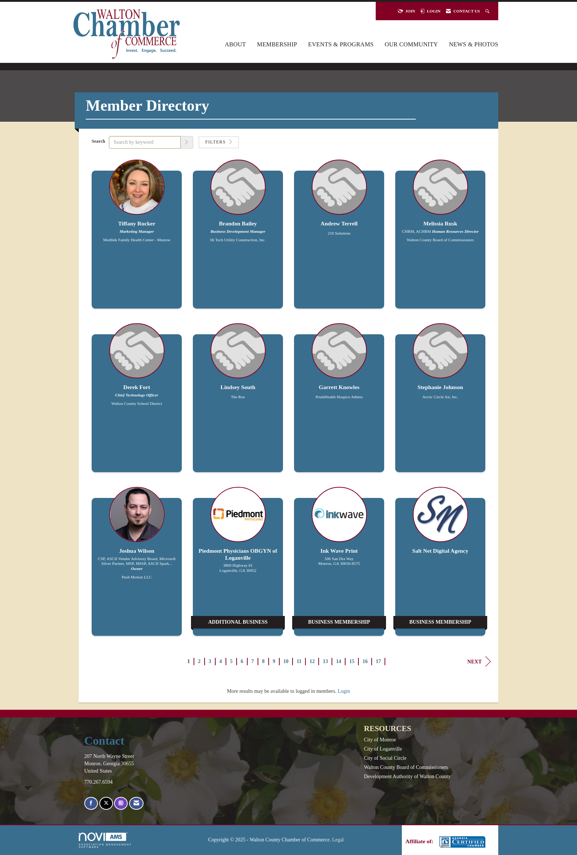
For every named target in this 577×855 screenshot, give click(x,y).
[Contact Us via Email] (136, 803)
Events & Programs (341, 44)
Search (98, 141)
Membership (277, 44)
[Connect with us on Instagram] (121, 803)
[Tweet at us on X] (106, 803)
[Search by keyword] (145, 142)
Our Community (411, 44)
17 (378, 661)
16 (365, 661)
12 (312, 661)
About (235, 44)
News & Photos (473, 44)
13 (325, 661)
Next (479, 661)
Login (344, 691)
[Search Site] (488, 11)
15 (351, 661)
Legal (338, 839)
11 (299, 661)
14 (338, 661)
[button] (187, 142)
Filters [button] (218, 142)
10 (285, 661)
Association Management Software (105, 840)
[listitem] (136, 238)
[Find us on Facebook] (91, 803)
